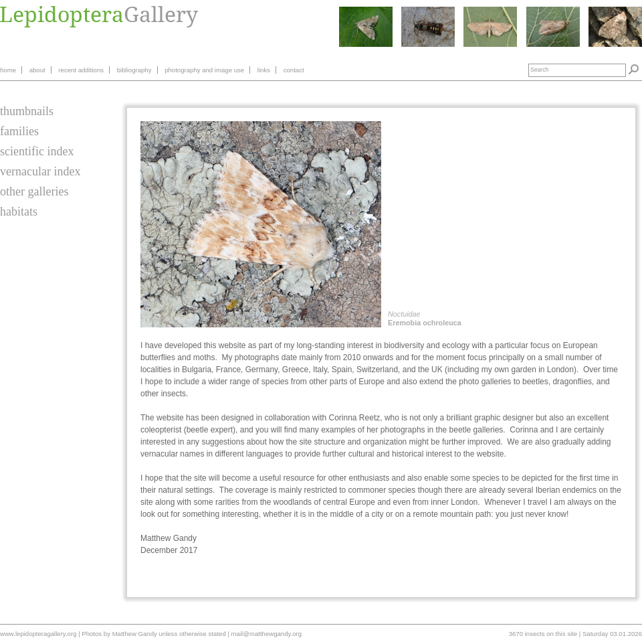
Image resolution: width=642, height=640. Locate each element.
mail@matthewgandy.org (266, 633)
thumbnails (27, 111)
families (19, 131)
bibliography (134, 70)
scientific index (37, 151)
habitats (18, 211)
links (263, 70)
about (37, 70)
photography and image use (204, 70)
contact (294, 70)
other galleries (34, 191)
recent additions (81, 70)
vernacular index (40, 171)
